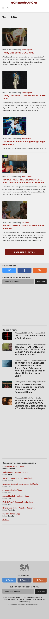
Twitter (9, 580)
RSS (40, 580)
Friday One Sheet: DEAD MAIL (18, 53)
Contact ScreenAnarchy (33, 597)
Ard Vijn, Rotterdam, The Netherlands (17, 478)
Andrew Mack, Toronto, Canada (15, 472)
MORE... (5, 520)
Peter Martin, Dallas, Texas (13, 466)
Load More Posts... (24, 252)
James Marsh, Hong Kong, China (15, 496)
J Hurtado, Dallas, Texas (12, 490)
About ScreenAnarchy (11, 597)
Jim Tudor (25, 223)
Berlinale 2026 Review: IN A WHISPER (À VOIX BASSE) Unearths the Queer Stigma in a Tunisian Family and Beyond (30, 404)
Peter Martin (26, 138)
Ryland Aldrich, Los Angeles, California (18, 508)
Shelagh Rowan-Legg (11, 514)
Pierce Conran (27, 177)
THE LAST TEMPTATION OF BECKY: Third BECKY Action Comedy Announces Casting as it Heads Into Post (30, 351)
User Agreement (25, 599)
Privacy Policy (9, 599)
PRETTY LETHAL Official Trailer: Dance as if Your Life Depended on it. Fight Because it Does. (29, 388)
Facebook (24, 580)
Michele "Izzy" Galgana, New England (17, 502)
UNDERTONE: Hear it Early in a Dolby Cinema (30, 336)
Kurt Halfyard (27, 50)
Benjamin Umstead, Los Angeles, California (20, 484)
